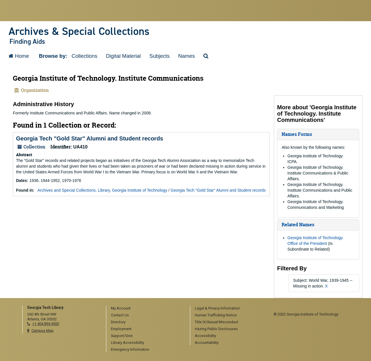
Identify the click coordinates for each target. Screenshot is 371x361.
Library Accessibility (127, 342)
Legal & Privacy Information (217, 308)
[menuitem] (146, 308)
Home (19, 56)
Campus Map (43, 330)
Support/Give (122, 336)
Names (186, 56)
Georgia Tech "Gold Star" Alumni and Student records (89, 138)
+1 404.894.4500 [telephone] (45, 324)
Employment (121, 329)
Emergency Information (130, 349)
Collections (84, 56)
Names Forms (297, 134)
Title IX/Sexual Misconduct (216, 322)
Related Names (298, 224)
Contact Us (120, 315)
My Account (121, 308)
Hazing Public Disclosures (216, 329)
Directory (118, 322)
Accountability (207, 342)
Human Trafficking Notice (216, 315)
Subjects (159, 56)
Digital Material (123, 56)
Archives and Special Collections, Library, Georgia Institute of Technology (102, 190)
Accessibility (205, 336)
